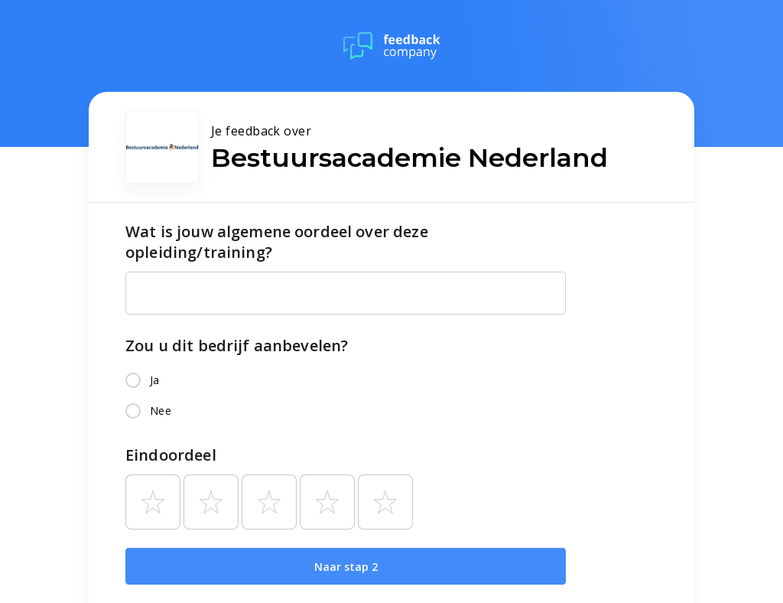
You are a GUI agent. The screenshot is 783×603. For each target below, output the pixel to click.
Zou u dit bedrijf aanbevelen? (236, 345)
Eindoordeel (170, 455)
